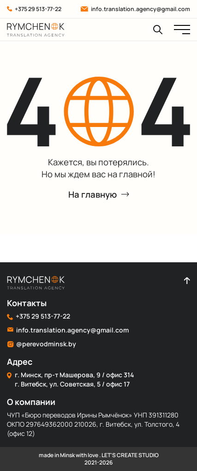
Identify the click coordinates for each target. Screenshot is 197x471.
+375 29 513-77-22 (34, 9)
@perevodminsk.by (41, 344)
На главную (98, 194)
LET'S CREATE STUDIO (130, 455)
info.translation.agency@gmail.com (135, 9)
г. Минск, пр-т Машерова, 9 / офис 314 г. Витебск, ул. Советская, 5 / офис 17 (70, 379)
